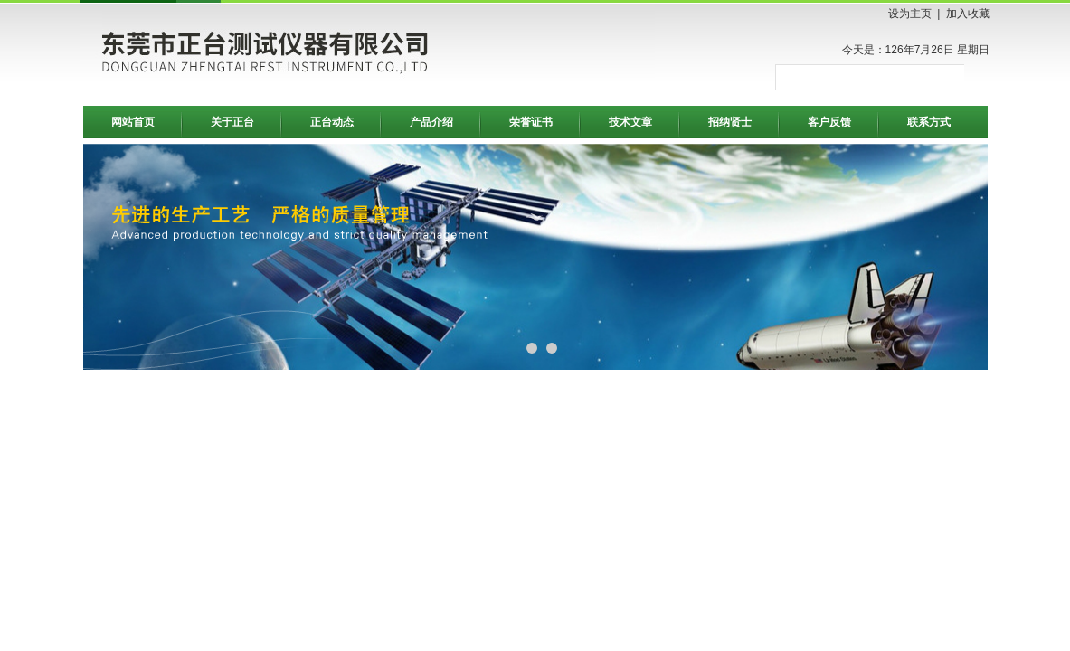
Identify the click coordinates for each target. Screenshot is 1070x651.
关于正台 (232, 122)
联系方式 (929, 122)
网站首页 (133, 122)
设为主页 (910, 13)
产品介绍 (431, 122)
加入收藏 (968, 13)
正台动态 (332, 122)
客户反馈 (829, 122)
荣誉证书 (531, 122)
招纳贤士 (730, 122)
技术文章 (630, 122)
